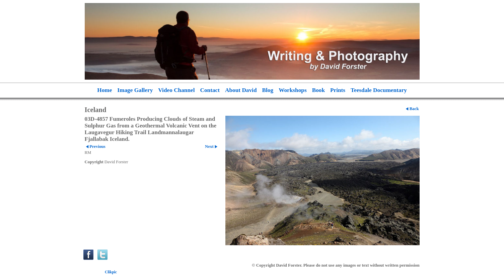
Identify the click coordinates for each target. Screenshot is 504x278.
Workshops (293, 90)
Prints (337, 90)
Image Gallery (135, 90)
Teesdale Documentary (379, 90)
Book (318, 90)
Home (104, 90)
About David (241, 90)
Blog (268, 90)
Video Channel (176, 90)
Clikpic (111, 272)
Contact (210, 90)
